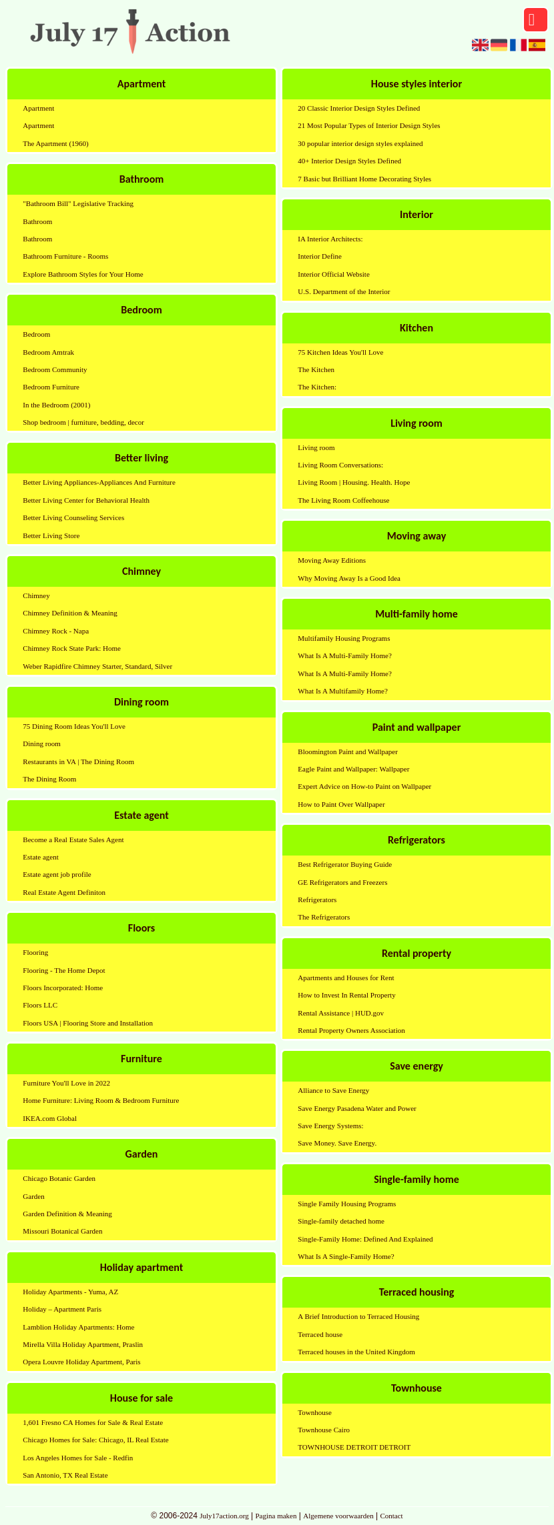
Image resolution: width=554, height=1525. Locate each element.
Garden (33, 1196)
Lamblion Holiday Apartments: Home (78, 1327)
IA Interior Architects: (330, 239)
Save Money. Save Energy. (337, 1143)
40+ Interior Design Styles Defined (349, 161)
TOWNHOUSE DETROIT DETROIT (354, 1447)
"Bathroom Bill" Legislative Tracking (78, 203)
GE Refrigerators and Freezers (342, 882)
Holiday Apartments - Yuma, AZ (70, 1292)
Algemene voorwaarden (338, 1516)
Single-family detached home (341, 1221)
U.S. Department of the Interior (344, 291)
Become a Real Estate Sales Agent (73, 840)
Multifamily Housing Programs (344, 638)
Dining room (42, 743)
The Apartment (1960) (55, 143)
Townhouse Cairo (324, 1430)
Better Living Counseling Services (73, 517)
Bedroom (36, 334)
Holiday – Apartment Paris (62, 1309)
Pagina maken (275, 1516)
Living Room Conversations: (340, 465)
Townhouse (315, 1412)
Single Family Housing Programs (347, 1204)
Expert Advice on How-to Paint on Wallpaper (364, 786)
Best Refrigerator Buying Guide (345, 864)
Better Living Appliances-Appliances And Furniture (99, 482)
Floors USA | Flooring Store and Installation (88, 1023)
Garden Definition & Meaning (67, 1214)
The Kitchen (316, 369)
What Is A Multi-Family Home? (345, 655)
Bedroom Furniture (51, 387)
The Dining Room (49, 779)
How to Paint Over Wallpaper (341, 804)
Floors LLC (40, 1005)
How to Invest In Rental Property (346, 995)
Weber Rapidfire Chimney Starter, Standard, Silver (97, 666)
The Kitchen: (317, 387)
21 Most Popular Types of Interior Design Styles (369, 125)
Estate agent (40, 857)
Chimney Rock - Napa (56, 631)
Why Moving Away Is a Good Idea (349, 578)
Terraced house (320, 1334)
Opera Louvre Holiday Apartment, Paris (81, 1362)
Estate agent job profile (57, 874)
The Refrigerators (324, 917)
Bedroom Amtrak (48, 352)
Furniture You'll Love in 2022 (66, 1083)
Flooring (35, 952)
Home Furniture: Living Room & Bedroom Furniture (101, 1100)
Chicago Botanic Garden (59, 1178)
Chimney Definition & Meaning (70, 613)
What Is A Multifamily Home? (342, 691)
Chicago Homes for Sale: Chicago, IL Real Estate (95, 1440)
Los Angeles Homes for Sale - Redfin (78, 1458)
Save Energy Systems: (330, 1126)
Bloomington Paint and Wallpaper (348, 751)
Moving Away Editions (332, 560)
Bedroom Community (55, 369)
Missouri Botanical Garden (62, 1231)
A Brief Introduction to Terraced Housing (358, 1316)
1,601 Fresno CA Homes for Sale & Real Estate (93, 1422)
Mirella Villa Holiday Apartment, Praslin (83, 1344)
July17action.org (224, 1516)
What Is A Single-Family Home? (346, 1256)
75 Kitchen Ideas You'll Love (340, 352)
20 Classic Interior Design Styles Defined (359, 108)
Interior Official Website (333, 274)
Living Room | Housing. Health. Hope (354, 482)
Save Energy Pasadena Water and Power (357, 1108)
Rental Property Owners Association (351, 1030)
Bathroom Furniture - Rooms (65, 256)
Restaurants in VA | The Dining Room (78, 761)
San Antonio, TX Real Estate (65, 1475)
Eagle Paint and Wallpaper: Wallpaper (353, 769)
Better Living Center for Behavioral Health (86, 500)
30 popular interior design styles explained (360, 143)
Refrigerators (317, 900)
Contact (391, 1516)
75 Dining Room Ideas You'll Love (74, 726)
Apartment (38, 108)
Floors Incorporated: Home (63, 988)
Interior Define (320, 256)
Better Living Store (51, 535)
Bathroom (37, 221)
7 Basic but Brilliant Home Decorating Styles (364, 179)
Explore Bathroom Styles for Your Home (83, 274)
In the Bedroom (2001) (56, 405)
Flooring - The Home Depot (64, 970)
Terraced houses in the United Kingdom (356, 1352)
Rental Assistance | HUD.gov (341, 1013)
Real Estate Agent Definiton (64, 892)
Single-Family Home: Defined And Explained (365, 1239)
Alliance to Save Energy (333, 1090)
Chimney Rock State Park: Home (72, 648)
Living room (316, 447)
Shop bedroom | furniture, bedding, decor (83, 422)
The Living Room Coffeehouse (343, 500)
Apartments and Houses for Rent (346, 978)
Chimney (36, 595)
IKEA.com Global (50, 1118)
